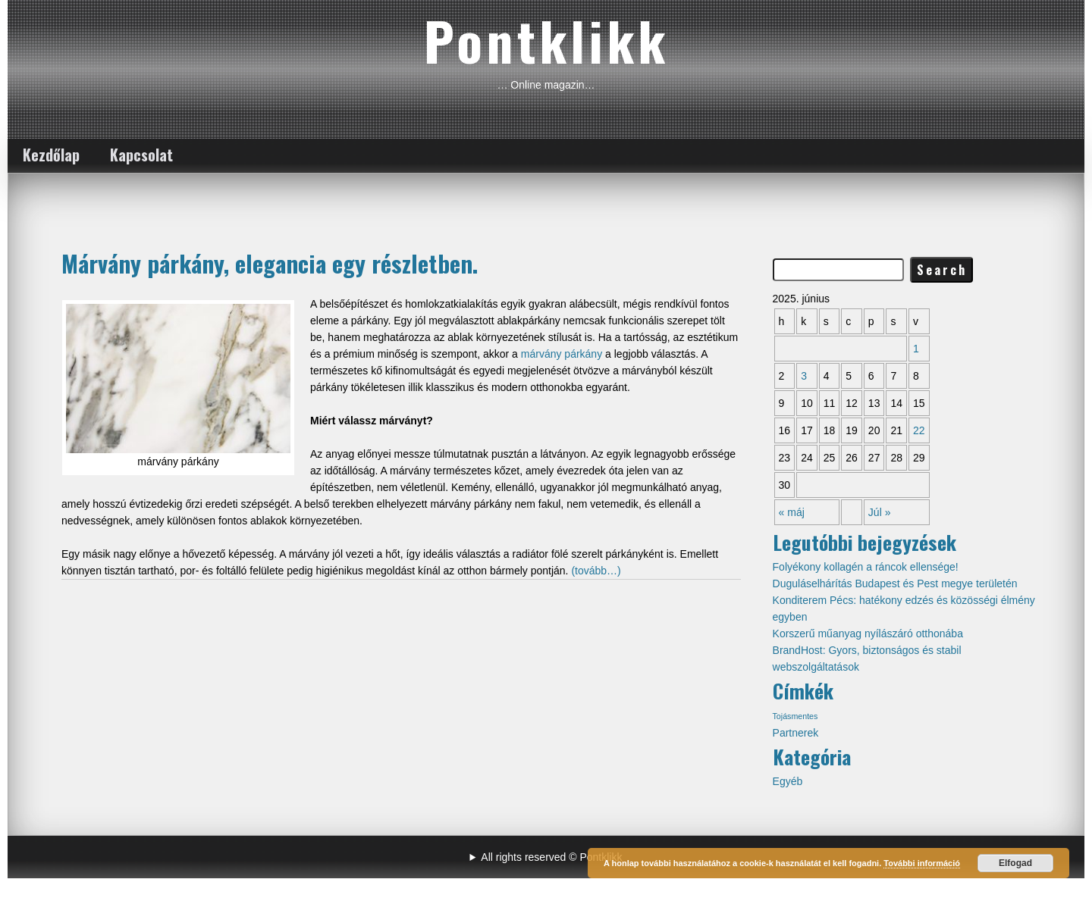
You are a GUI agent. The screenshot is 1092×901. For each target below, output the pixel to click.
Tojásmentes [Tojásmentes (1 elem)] (795, 716)
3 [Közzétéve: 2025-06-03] (804, 376)
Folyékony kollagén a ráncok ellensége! (866, 567)
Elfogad (1015, 863)
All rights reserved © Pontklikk (551, 857)
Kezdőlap (51, 154)
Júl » (879, 512)
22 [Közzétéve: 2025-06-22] (919, 430)
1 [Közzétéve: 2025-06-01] (916, 349)
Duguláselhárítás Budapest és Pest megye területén (895, 583)
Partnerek (796, 733)
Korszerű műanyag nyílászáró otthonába (868, 633)
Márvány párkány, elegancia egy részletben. (269, 263)
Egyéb (788, 781)
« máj (792, 512)
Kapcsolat (141, 154)
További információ (921, 863)
